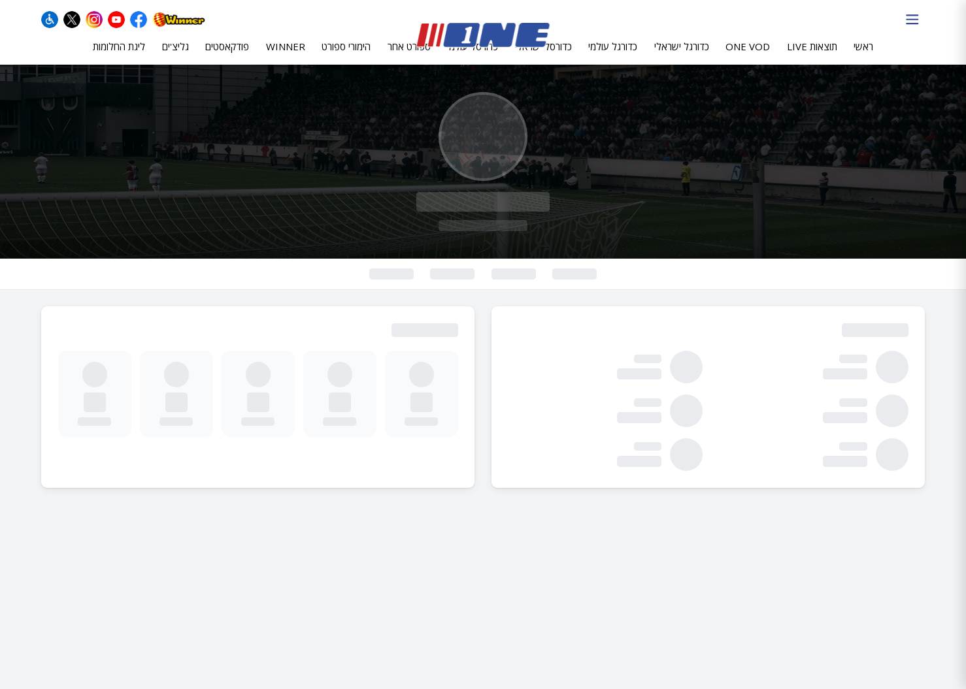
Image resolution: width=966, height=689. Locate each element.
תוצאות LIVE (812, 56)
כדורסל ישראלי (543, 56)
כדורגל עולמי (612, 56)
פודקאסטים (227, 56)
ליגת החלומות (119, 56)
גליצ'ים (175, 56)
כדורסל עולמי (472, 56)
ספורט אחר (409, 56)
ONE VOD (747, 56)
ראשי (863, 56)
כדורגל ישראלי (681, 56)
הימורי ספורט (346, 56)
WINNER (285, 56)
